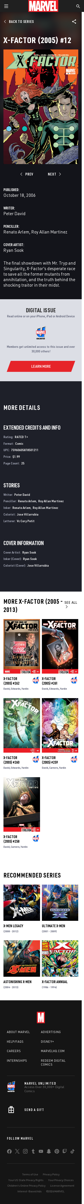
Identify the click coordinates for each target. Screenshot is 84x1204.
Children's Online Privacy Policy (26, 1185)
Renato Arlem (16, 231)
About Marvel (18, 1032)
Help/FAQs (15, 1041)
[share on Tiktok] (72, 1152)
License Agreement (62, 1185)
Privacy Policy (51, 1174)
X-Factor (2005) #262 (11, 681)
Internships (17, 1060)
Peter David (14, 213)
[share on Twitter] (17, 1152)
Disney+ (47, 1041)
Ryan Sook (13, 250)
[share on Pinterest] (57, 1152)
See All (70, 604)
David (6, 688)
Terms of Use (30, 1174)
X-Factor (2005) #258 (11, 839)
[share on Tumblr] (33, 1152)
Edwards (15, 688)
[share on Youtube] (41, 1152)
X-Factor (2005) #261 (50, 681)
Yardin (25, 688)
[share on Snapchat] (48, 1152)
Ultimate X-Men (53, 926)
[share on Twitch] (64, 1152)
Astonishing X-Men (17, 981)
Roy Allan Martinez (49, 231)
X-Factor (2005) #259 (50, 760)
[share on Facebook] (9, 1152)
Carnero (53, 767)
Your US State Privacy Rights (25, 1180)
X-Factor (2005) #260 (11, 760)
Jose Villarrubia (27, 514)
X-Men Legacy (13, 926)
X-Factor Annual (55, 981)
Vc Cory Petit (26, 521)
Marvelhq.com (53, 1051)
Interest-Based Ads (29, 1191)
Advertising (51, 1032)
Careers (14, 1051)
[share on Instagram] (25, 1152)
